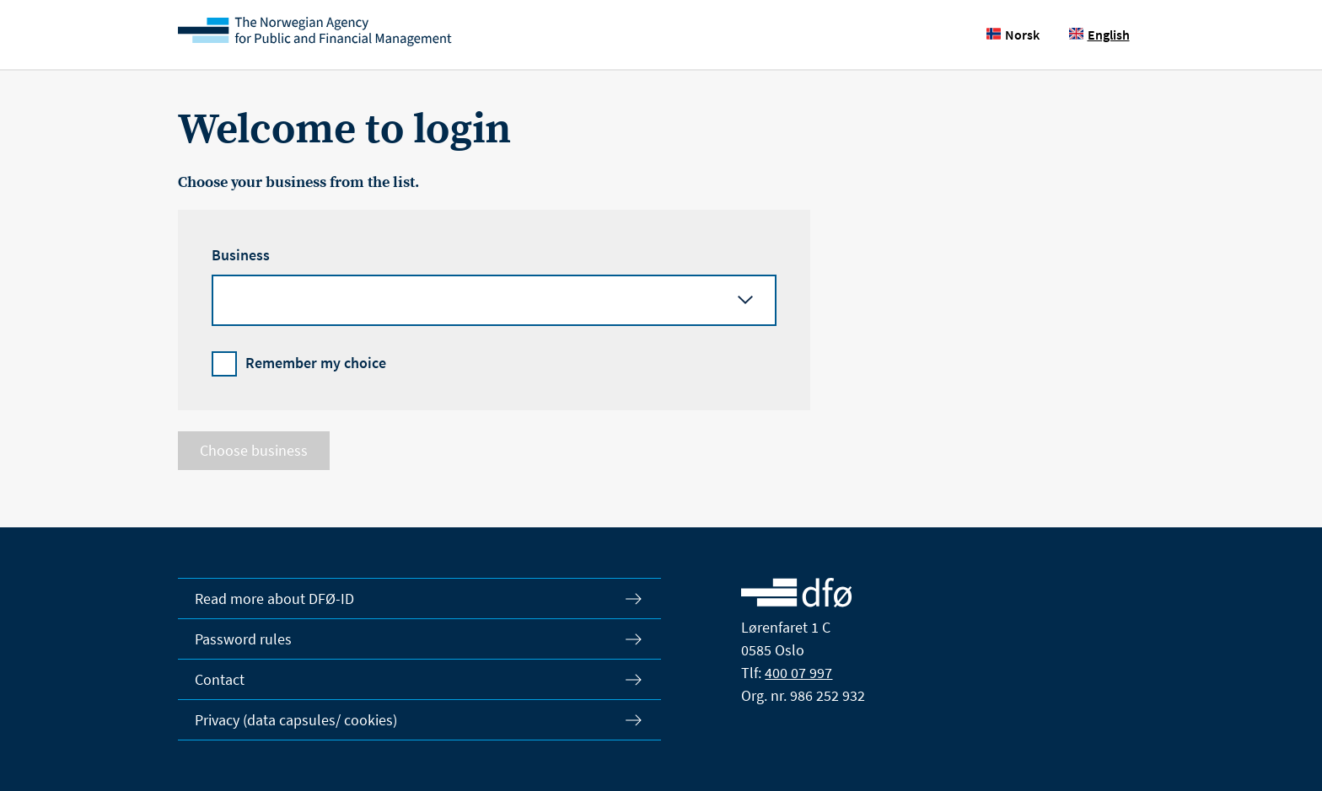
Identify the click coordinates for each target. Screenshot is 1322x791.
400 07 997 (798, 672)
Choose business (254, 450)
